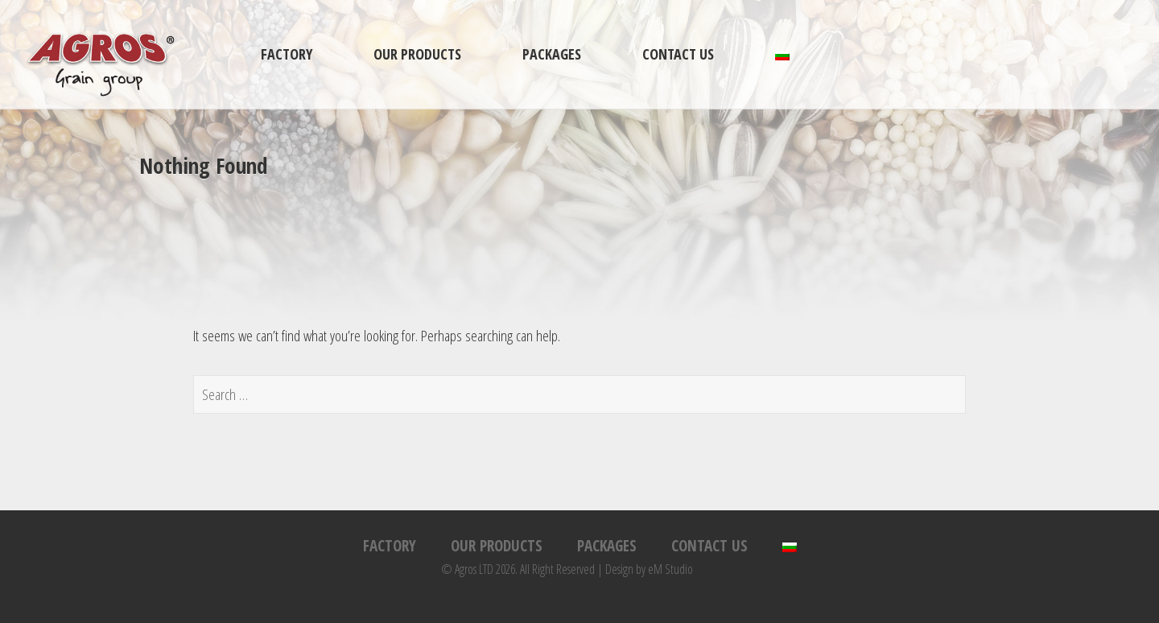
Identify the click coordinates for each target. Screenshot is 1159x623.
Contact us (678, 54)
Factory (286, 54)
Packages (551, 54)
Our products (417, 54)
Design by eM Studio (649, 569)
